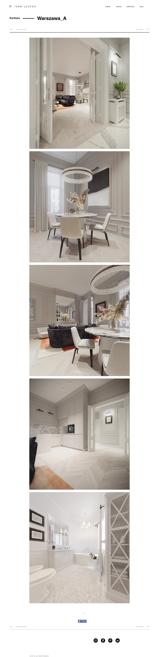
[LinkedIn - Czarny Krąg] (117, 640)
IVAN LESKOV (25, 6)
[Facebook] (103, 640)
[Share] (82, 621)
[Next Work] (139, 29)
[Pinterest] (110, 640)
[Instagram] (96, 640)
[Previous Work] (21, 29)
